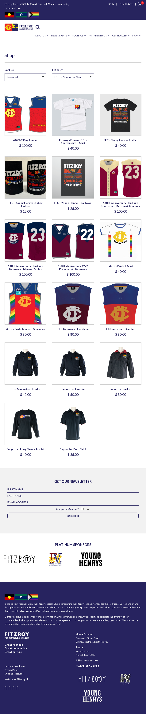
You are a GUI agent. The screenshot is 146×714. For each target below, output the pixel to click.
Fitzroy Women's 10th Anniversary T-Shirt (73, 141)
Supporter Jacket (121, 389)
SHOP (135, 35)
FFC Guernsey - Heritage (73, 329)
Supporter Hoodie (73, 389)
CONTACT (126, 4)
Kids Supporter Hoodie (25, 389)
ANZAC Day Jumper (25, 140)
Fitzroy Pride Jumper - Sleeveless (25, 329)
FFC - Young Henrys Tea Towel (73, 202)
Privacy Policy (11, 669)
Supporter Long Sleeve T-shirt (25, 449)
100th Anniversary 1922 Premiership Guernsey (73, 267)
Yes (87, 509)
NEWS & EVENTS (59, 35)
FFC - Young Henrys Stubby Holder (25, 204)
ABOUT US (40, 35)
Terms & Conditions (15, 666)
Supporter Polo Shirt (73, 449)
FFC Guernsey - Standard (120, 329)
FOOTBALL (77, 35)
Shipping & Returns (14, 673)
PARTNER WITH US (98, 35)
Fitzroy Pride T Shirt (120, 265)
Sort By (9, 69)
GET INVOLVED (119, 35)
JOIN (111, 4)
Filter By (57, 69)
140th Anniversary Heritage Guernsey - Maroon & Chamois (120, 204)
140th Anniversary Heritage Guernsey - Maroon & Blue (25, 267)
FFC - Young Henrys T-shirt (121, 140)
